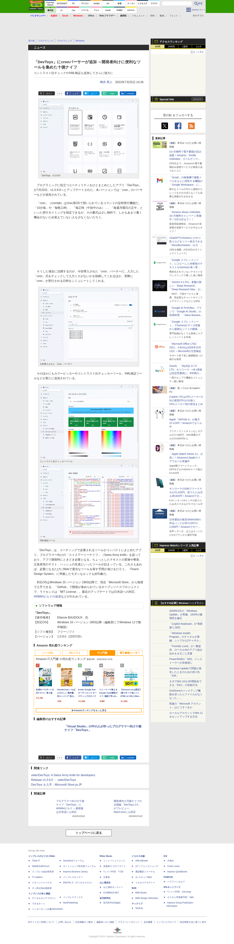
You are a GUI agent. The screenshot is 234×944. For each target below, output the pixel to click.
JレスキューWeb (143, 877)
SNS (152, 15)
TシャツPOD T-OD (113, 871)
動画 (162, 15)
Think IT (36, 860)
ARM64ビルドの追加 (47, 596)
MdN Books (141, 892)
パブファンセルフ (176, 881)
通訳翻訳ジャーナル (145, 871)
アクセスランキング (171, 41)
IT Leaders (37, 877)
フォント (173, 15)
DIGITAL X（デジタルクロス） (78, 882)
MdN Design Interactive (146, 898)
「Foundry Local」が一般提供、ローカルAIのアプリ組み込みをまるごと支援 (185, 650)
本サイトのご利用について (41, 922)
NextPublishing (70, 902)
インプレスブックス (73, 897)
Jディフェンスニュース (146, 866)
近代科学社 (105, 898)
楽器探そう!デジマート (114, 866)
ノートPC (47, 652)
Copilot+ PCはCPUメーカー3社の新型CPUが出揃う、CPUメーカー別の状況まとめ (186, 400)
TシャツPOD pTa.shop (179, 891)
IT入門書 (102, 652)
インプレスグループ (166, 922)
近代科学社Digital (111, 902)
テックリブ (137, 903)
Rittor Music (106, 856)
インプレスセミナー (73, 877)
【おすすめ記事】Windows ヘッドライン (182, 603)
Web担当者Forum (40, 866)
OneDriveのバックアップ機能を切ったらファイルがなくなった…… (186, 694)
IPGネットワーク (172, 887)
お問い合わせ (64, 922)
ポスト (49, 93)
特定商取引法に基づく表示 (193, 922)
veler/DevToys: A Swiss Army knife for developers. (63, 775)
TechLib (139, 908)
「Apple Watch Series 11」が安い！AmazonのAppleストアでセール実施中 (186, 457)
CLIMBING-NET (111, 892)
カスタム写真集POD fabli (180, 897)
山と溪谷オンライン (113, 887)
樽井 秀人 (106, 82)
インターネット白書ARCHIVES (47, 909)
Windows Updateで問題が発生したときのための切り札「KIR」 (185, 672)
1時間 (158, 46)
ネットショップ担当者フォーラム (79, 866)
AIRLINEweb (141, 860)
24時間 (171, 46)
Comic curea (173, 866)
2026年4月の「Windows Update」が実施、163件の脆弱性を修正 (185, 614)
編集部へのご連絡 (105, 922)
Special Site (167, 99)
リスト (60, 93)
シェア (76, 93)
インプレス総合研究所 (43, 871)
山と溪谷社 (105, 882)
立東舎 (106, 877)
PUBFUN (168, 877)
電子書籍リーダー (130, 652)
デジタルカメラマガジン (44, 898)
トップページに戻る (89, 832)
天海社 (170, 860)
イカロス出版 (138, 856)
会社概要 (148, 922)
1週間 (185, 46)
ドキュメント (138, 15)
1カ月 (199, 46)
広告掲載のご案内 (84, 922)
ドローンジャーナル (42, 882)
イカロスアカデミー (145, 882)
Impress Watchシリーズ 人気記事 (179, 545)
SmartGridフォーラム (73, 860)
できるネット (38, 903)
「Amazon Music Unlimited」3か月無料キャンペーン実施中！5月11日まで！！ (186, 216)
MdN (134, 888)
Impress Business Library (75, 871)
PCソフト (74, 652)
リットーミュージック (114, 860)
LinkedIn (130, 93)
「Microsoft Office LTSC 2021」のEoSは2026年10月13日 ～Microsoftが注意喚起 (185, 347)
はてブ (94, 93)
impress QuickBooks (177, 871)
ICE (165, 856)
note (112, 93)
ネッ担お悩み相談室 (42, 888)
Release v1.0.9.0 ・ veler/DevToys (53, 779)
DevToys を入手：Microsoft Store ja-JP (56, 784)
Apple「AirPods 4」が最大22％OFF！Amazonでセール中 (185, 423)
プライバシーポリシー (129, 922)
